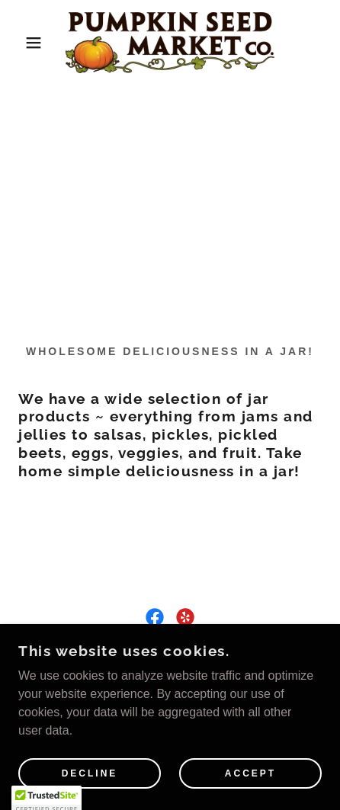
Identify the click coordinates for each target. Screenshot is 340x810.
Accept (250, 773)
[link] (170, 42)
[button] (25, 42)
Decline (90, 773)
